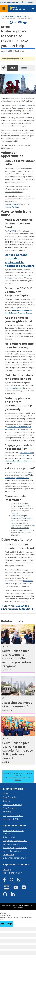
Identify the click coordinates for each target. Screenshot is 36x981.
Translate (29, 2)
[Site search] (33, 8)
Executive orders (11, 843)
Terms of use (6, 905)
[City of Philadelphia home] (18, 8)
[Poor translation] (9, 924)
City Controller (10, 808)
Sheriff (6, 811)
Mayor (6, 793)
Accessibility (18, 907)
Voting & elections (12, 850)
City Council (9, 797)
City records (9, 836)
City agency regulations (15, 840)
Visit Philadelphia (12, 872)
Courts (6, 800)
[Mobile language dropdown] (28, 2)
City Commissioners (13, 815)
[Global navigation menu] (4, 8)
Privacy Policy (29, 905)
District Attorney (11, 804)
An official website (9, 2)
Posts (25, 16)
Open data (8, 854)
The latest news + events (13, 16)
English (12, 68)
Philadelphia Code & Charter (13, 832)
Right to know (18, 905)
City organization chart (14, 857)
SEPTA (6, 869)
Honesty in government (15, 847)
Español (24, 68)
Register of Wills (11, 818)
